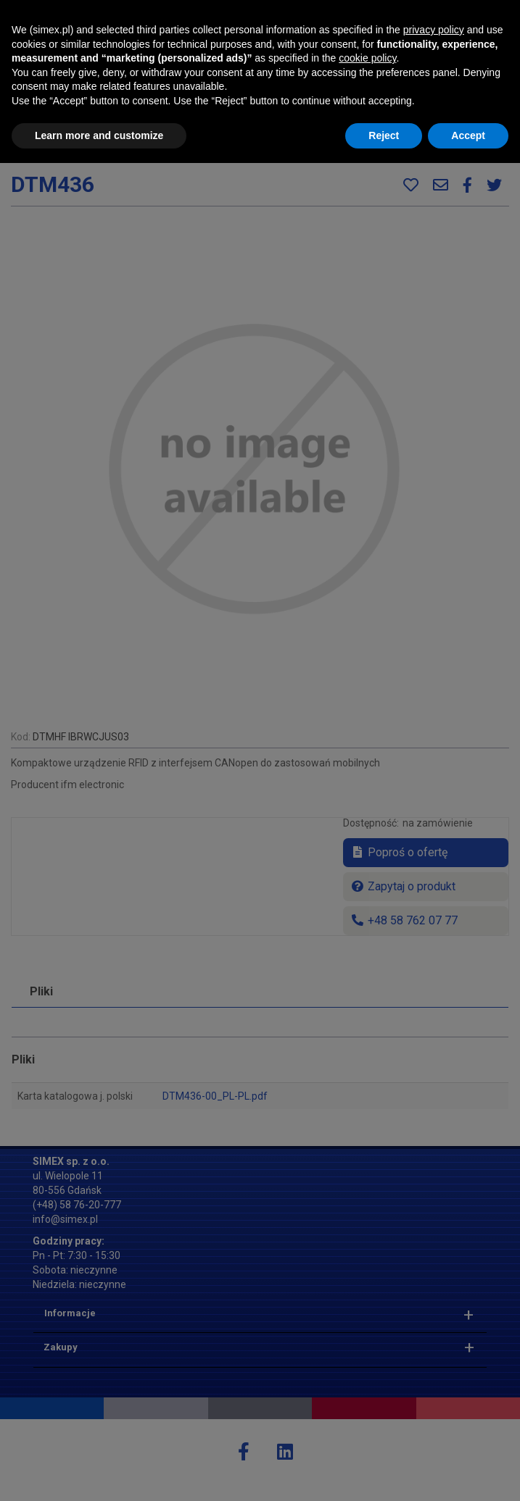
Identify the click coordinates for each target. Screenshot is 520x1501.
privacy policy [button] (433, 1368)
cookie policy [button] (367, 1396)
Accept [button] (468, 1473)
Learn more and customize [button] (99, 1473)
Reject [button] (383, 1473)
